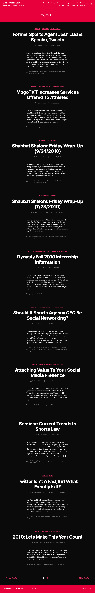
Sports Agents (55, 28)
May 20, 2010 (49, 323)
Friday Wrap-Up (44, 140)
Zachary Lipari (37, 542)
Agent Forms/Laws (66, 3)
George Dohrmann (33, 71)
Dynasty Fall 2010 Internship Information (47, 259)
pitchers (33, 182)
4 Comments (61, 323)
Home (44, 3)
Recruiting (45, 28)
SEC (56, 236)
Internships (63, 251)
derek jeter (41, 236)
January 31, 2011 (55, 45)
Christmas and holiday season (44, 564)
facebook (31, 127)
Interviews (61, 5)
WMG (29, 351)
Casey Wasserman (37, 347)
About (50, 3)
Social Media (54, 347)
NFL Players (58, 71)
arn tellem (31, 181)
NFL (50, 236)
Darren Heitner (43, 45)
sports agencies (46, 405)
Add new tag (31, 564)
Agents (30, 236)
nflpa (63, 71)
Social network (62, 347)
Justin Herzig (36, 294)
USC (40, 238)
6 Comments (61, 492)
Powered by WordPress (31, 589)
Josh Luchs (52, 71)
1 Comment (61, 542)
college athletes (50, 181)
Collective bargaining (34, 461)
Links (67, 5)
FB (77, 5)
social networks (43, 349)
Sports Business (58, 86)
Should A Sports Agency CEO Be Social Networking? (47, 315)
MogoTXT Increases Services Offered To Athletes (47, 94)
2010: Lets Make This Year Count (47, 537)
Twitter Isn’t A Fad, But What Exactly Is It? (47, 484)
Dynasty (30, 294)
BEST (29, 347)
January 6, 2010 (50, 542)
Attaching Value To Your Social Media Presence (47, 372)
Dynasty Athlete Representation (39, 251)
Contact (82, 5)
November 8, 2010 (55, 103)
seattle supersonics (57, 461)
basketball (42, 181)
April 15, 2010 (55, 434)
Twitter (73, 5)
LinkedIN (54, 564)
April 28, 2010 (50, 381)
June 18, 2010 (55, 268)
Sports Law (31, 238)
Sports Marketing (45, 127)
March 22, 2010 (49, 492)
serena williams (47, 516)
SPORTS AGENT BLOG (11, 3)
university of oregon (38, 73)
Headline (37, 28)
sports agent (51, 349)
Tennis (51, 476)
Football (57, 181)
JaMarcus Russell (43, 71)
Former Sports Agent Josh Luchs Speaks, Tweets (47, 36)
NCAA (46, 236)
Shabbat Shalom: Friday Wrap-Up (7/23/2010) (47, 203)
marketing (37, 127)
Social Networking (45, 86)
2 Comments (61, 212)
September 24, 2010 (55, 157)
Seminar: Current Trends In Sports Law (47, 426)
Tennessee (39, 182)
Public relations (39, 516)
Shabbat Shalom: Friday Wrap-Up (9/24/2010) (47, 148)
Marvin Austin (63, 181)
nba (29, 182)
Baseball (36, 181)
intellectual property (45, 461)
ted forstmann (59, 349)
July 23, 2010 (49, 212)
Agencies (56, 3)
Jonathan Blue (46, 347)
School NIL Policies (79, 3)
